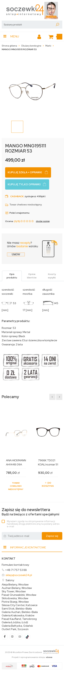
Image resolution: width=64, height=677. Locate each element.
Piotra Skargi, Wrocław (15, 601)
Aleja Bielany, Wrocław (15, 584)
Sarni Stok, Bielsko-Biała (17, 608)
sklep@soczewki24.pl (19, 575)
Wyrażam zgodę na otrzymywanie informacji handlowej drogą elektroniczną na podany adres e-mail (33, 524)
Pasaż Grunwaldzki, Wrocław (19, 595)
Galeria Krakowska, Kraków (18, 615)
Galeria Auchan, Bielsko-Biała (20, 612)
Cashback (17, 196)
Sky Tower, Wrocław (14, 591)
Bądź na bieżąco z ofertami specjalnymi (30, 511)
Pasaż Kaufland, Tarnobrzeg (19, 619)
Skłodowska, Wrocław (15, 598)
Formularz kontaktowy (15, 565)
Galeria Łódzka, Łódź (15, 622)
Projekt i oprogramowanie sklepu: (32, 657)
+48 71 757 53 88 (16, 570)
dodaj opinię (43, 221)
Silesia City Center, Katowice (20, 605)
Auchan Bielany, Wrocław (17, 588)
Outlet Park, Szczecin (15, 629)
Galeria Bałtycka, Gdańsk (17, 626)
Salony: (10, 580)
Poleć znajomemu (17, 212)
